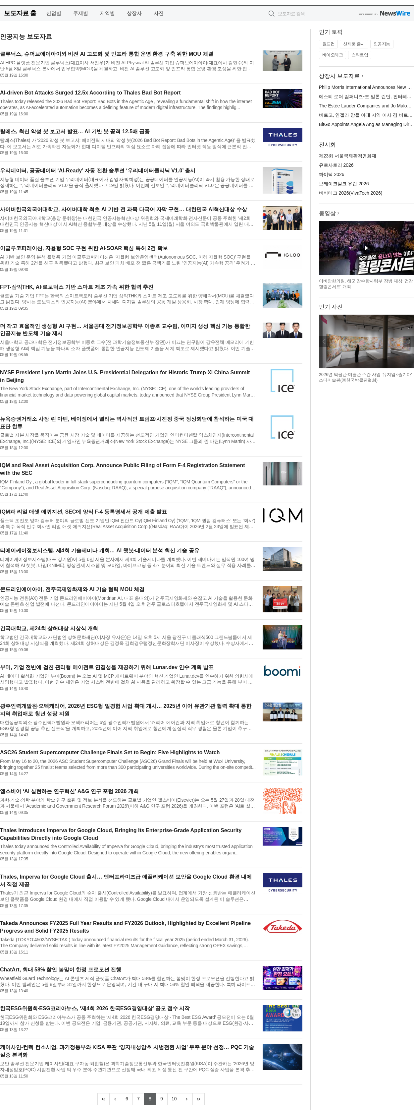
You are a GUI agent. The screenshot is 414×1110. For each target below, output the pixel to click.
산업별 (53, 13)
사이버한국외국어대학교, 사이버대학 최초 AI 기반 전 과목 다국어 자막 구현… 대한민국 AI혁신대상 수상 (123, 209)
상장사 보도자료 (339, 76)
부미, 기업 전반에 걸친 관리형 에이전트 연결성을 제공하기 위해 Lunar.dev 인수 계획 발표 (107, 667)
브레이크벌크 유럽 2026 (344, 183)
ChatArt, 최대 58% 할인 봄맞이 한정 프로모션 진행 (60, 969)
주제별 (80, 13)
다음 (408, 341)
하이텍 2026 (331, 174)
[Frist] (103, 1099)
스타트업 (359, 54)
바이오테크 (332, 54)
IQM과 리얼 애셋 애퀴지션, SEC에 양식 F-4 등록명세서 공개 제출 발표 (83, 512)
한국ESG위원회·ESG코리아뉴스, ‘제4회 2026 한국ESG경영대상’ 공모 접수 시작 (95, 1008)
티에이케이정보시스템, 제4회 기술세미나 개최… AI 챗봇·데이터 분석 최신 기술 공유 (99, 550)
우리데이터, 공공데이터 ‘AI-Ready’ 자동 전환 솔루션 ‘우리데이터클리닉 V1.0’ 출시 (97, 170)
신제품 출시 (354, 43)
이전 (324, 341)
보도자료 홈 (20, 13)
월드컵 (328, 43)
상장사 (134, 13)
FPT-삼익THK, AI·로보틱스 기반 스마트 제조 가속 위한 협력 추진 (76, 287)
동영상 (327, 213)
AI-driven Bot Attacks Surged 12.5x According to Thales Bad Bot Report (90, 92)
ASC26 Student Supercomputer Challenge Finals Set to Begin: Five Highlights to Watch (110, 752)
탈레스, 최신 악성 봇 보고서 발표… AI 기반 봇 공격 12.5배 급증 (75, 131)
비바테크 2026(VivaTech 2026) (351, 193)
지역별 (107, 13)
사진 (159, 13)
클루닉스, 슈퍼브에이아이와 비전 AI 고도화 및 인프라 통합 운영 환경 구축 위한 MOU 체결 (106, 54)
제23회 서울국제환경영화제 (347, 155)
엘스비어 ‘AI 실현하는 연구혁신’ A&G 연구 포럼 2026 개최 (69, 791)
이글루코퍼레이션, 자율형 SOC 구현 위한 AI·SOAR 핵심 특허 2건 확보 (84, 248)
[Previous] (115, 1099)
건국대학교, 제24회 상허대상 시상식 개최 (49, 628)
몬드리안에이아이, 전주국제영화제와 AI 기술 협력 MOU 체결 (72, 589)
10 (176, 1098)
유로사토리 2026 (336, 165)
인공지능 (382, 43)
